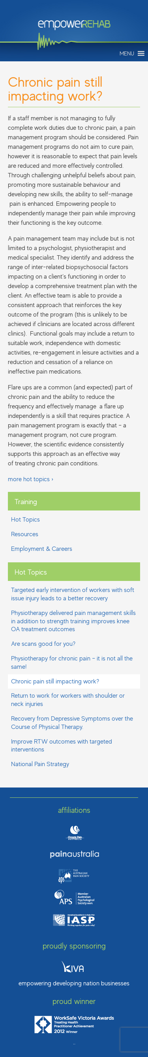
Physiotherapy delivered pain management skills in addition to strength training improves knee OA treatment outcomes (73, 621)
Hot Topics (25, 519)
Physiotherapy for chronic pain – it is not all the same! (72, 662)
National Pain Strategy (40, 764)
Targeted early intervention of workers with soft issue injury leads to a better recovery (72, 594)
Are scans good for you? (43, 643)
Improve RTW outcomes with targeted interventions (61, 745)
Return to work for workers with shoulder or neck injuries (68, 700)
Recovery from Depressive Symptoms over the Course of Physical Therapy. (72, 723)
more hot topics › (30, 479)
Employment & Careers (41, 548)
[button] (127, 53)
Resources (24, 534)
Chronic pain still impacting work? (55, 681)
